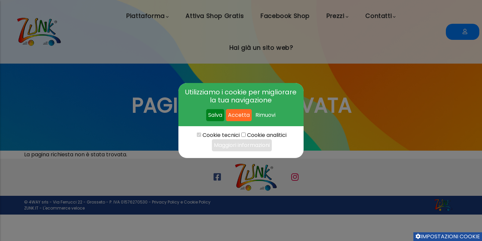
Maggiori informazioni (242, 145)
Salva (215, 115)
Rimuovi (265, 115)
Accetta (239, 115)
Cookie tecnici (221, 135)
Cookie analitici (267, 135)
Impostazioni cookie (447, 236)
